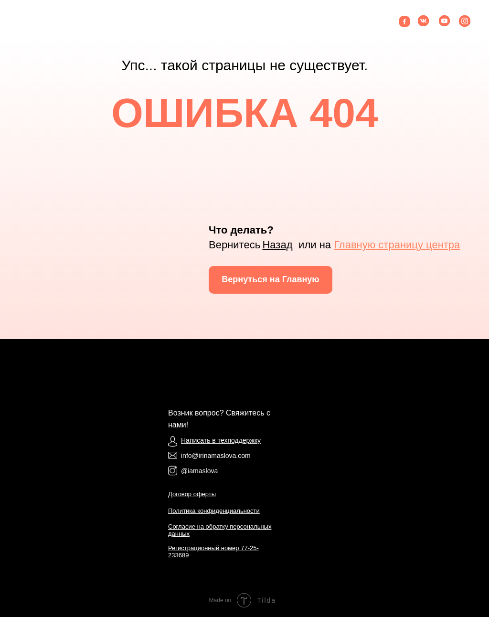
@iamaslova (199, 471)
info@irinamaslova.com (216, 455)
